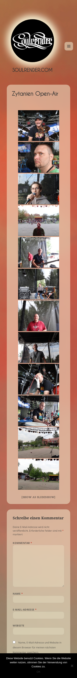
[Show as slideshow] (38, 497)
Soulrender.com (32, 70)
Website (18, 625)
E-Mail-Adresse (25, 609)
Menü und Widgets (69, 50)
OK (38, 671)
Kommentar (22, 543)
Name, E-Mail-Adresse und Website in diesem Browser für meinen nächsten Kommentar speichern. (37, 647)
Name (18, 593)
